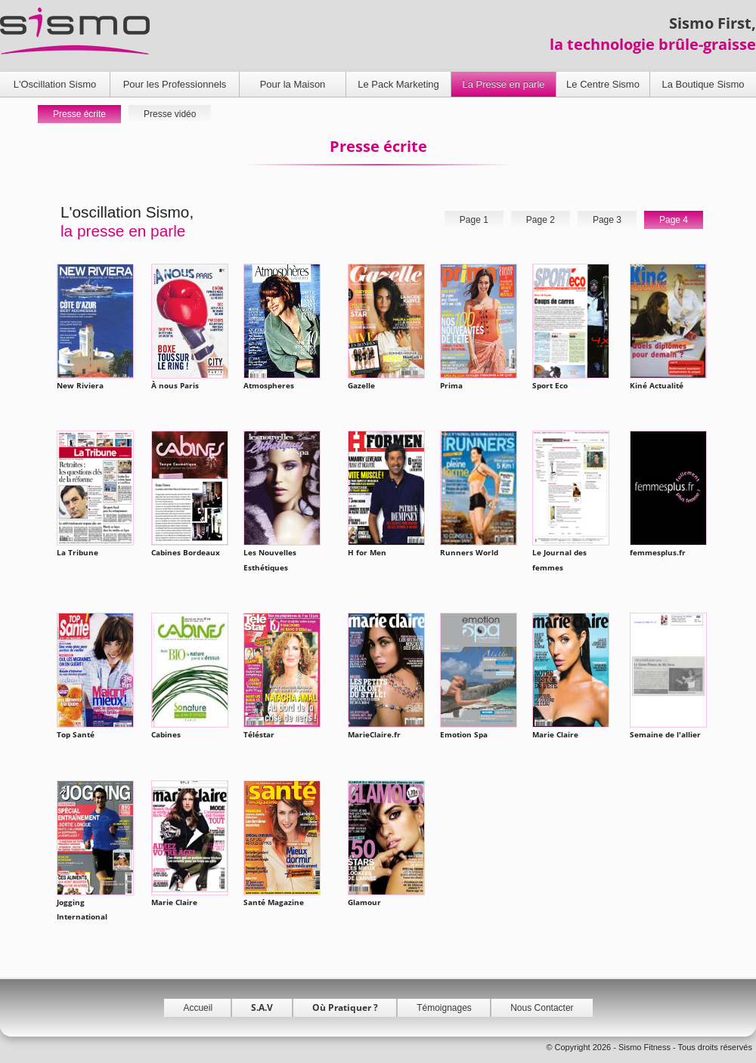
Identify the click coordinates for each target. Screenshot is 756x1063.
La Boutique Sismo (703, 84)
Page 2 (540, 220)
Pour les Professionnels (175, 84)
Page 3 (607, 220)
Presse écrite (79, 114)
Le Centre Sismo (603, 84)
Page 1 (474, 220)
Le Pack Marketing (398, 84)
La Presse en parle (503, 84)
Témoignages (444, 1008)
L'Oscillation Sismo (55, 84)
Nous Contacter (541, 1008)
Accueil (197, 1008)
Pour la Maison (293, 84)
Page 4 (673, 220)
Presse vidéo (170, 114)
